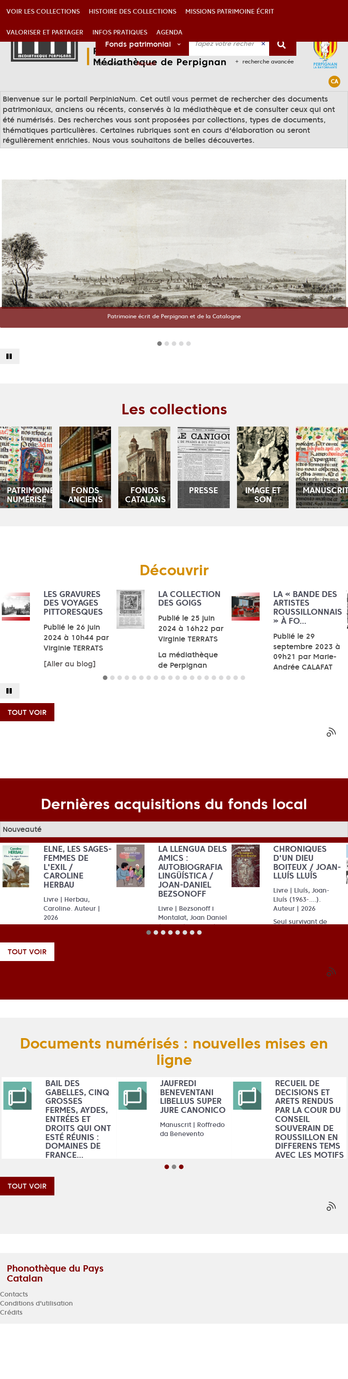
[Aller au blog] (70, 718)
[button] (43, 101)
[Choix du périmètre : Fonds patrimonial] (142, 43)
